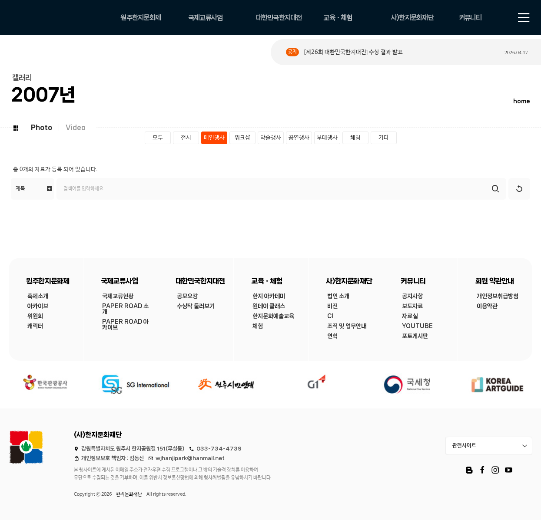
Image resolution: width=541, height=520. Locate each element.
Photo (41, 127)
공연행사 (299, 138)
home (521, 101)
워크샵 (242, 138)
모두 (158, 138)
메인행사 (214, 138)
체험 (355, 138)
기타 (383, 138)
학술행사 (270, 138)
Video (76, 127)
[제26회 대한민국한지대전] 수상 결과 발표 (353, 52)
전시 (186, 138)
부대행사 (327, 138)
